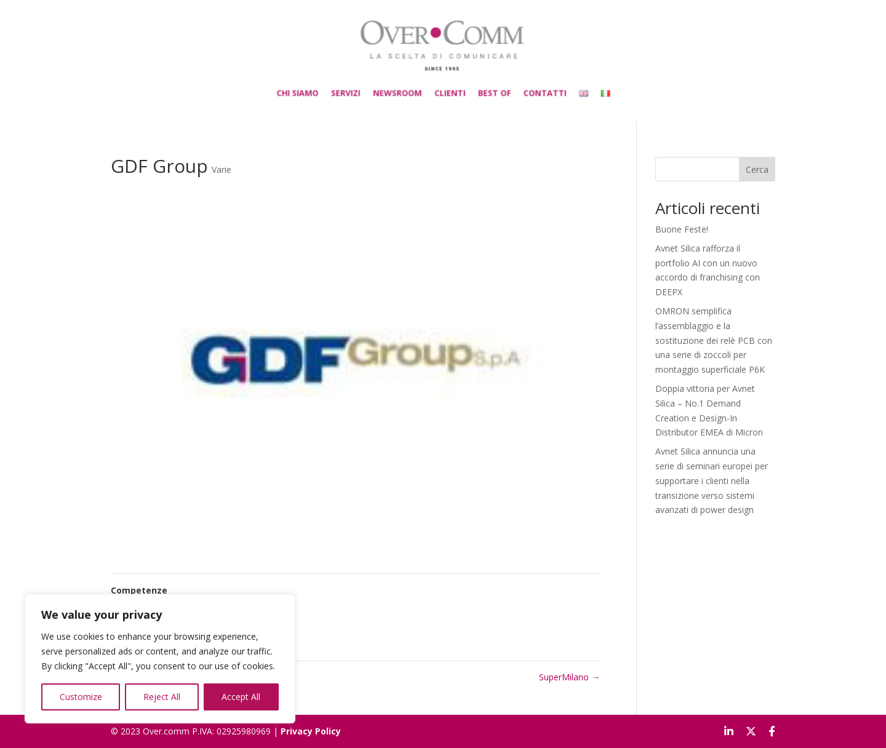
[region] (160, 658)
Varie (221, 169)
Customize (81, 696)
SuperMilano (569, 677)
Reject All (161, 696)
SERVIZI (363, 86)
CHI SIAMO (324, 86)
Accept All (241, 696)
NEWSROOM (406, 86)
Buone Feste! (681, 229)
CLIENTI (448, 86)
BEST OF (484, 86)
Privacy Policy (311, 731)
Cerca (757, 169)
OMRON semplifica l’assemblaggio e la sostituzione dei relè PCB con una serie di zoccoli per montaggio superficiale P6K (713, 340)
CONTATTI (525, 86)
